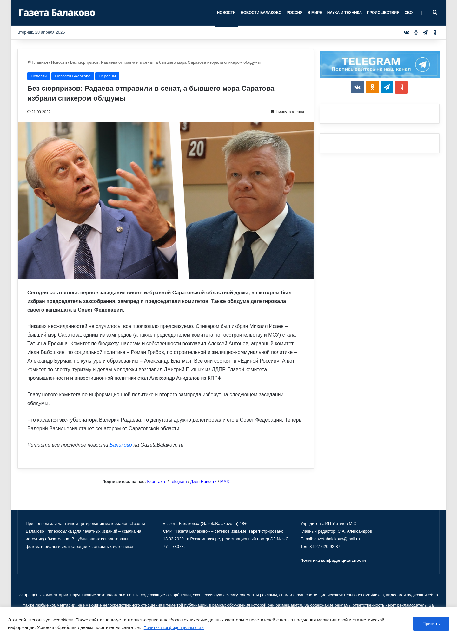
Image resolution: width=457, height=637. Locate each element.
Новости (226, 12)
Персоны (107, 76)
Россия (295, 12)
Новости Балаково (261, 12)
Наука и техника (344, 12)
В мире (315, 12)
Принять (431, 624)
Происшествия (383, 12)
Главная (37, 62)
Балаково (120, 445)
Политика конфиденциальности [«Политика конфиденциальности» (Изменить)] (333, 560)
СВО (408, 12)
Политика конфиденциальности (176, 627)
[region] (228, 622)
